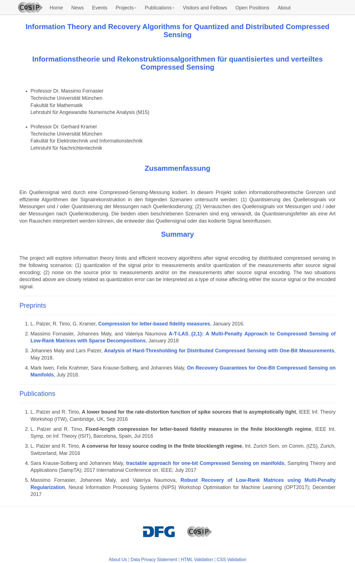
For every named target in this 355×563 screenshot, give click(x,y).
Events (99, 8)
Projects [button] (126, 8)
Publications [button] (159, 8)
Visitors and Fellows (205, 8)
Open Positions (252, 8)
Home (56, 8)
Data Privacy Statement (154, 559)
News (77, 8)
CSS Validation (231, 559)
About (284, 8)
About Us (118, 559)
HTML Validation (197, 559)
